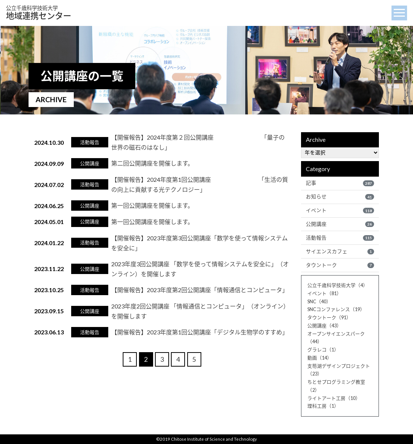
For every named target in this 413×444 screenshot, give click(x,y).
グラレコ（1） (323, 350)
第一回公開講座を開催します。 (152, 205)
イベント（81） (324, 293)
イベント (340, 210)
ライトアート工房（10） (333, 398)
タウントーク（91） (329, 317)
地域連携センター (38, 13)
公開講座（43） (324, 325)
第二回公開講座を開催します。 (152, 163)
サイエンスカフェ (340, 251)
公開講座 (340, 224)
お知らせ (340, 197)
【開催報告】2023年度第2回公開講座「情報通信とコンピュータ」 (199, 289)
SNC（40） (319, 301)
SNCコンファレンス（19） (336, 309)
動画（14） (319, 358)
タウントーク (340, 265)
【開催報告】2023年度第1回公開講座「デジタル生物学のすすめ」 (199, 331)
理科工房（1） (323, 406)
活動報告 (340, 238)
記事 (340, 183)
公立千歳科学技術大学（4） (337, 285)
